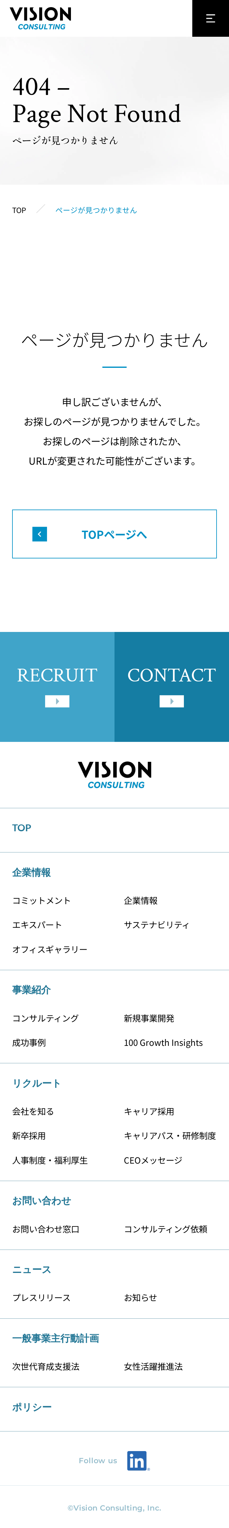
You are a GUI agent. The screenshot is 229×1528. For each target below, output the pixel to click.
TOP (21, 827)
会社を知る (33, 1111)
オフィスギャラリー (49, 949)
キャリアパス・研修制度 (170, 1135)
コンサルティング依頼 (165, 1228)
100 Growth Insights (163, 1042)
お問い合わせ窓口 (45, 1228)
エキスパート (37, 924)
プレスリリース (41, 1297)
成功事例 (29, 1042)
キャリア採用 (149, 1111)
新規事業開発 (149, 1018)
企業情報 (140, 900)
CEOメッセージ (153, 1160)
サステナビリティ (157, 924)
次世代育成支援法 (45, 1366)
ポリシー (32, 1407)
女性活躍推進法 (153, 1366)
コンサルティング (45, 1018)
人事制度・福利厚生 (50, 1160)
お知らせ (140, 1297)
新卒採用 (29, 1135)
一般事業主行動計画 (55, 1338)
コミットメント (41, 900)
